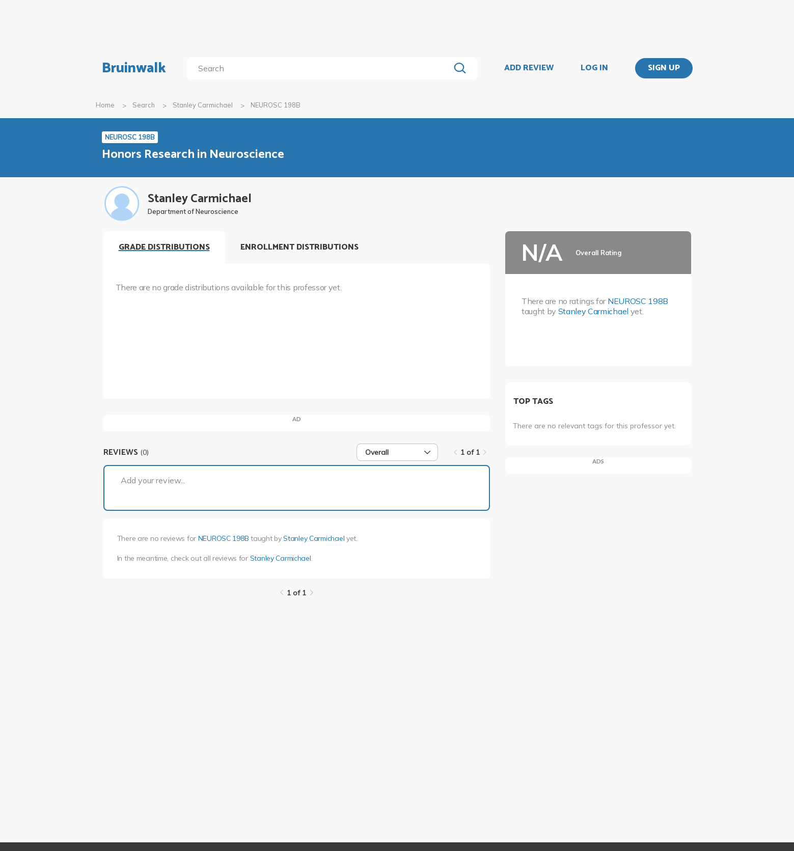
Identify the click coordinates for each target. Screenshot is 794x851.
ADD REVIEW (529, 68)
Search (143, 105)
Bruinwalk (134, 68)
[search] (320, 68)
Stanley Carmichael (203, 105)
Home (105, 105)
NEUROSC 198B (223, 538)
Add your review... (153, 480)
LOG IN (594, 68)
